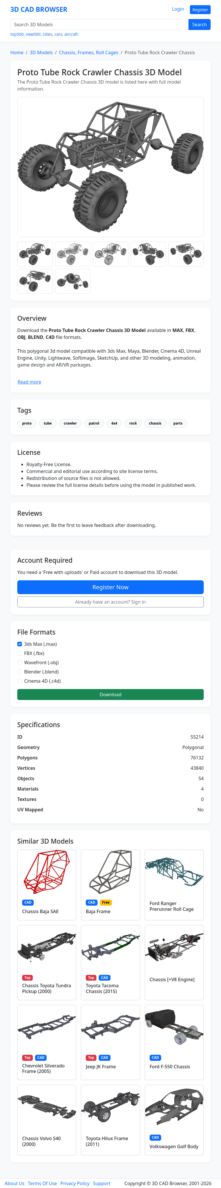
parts (178, 423)
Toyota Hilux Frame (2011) (107, 1141)
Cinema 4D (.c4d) (42, 681)
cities (47, 34)
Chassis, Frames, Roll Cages (88, 52)
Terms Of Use (42, 1183)
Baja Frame (98, 911)
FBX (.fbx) (34, 653)
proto (27, 423)
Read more (29, 382)
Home (17, 52)
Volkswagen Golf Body (174, 1146)
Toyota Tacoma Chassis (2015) (102, 988)
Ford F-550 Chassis (170, 1066)
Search (199, 24)
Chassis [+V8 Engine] (172, 979)
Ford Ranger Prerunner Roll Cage (172, 906)
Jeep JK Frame (101, 1066)
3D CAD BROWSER (38, 9)
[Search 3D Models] (99, 24)
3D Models (41, 52)
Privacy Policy (74, 1183)
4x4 (114, 423)
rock (133, 423)
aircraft (71, 34)
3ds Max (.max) (40, 644)
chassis (155, 423)
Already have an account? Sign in (110, 602)
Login (178, 9)
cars (58, 34)
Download (110, 694)
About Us (14, 1183)
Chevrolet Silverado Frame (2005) (43, 1068)
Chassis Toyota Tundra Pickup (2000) (46, 988)
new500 (33, 34)
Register (200, 9)
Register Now (110, 587)
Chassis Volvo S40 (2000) (41, 1141)
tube (48, 423)
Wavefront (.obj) (41, 662)
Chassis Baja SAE (40, 911)
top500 (17, 34)
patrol (94, 423)
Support (101, 1183)
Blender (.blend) (41, 672)
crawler (70, 423)
